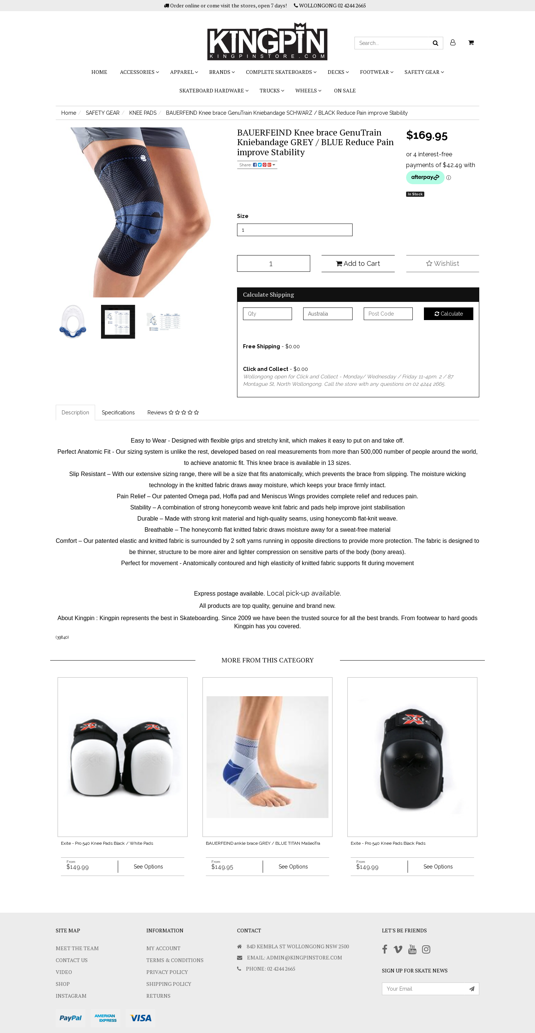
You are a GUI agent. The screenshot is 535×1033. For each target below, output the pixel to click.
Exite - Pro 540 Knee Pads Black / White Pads (107, 843)
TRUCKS (272, 90)
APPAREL (184, 71)
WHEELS (308, 90)
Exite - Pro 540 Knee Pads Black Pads (388, 843)
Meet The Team (77, 948)
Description (75, 413)
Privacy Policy (167, 971)
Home (99, 71)
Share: (257, 164)
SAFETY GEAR (424, 71)
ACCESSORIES (139, 71)
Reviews (173, 413)
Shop (63, 983)
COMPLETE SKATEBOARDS (281, 71)
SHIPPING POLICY (168, 983)
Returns (158, 995)
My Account (163, 948)
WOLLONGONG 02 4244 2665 (330, 5)
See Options (148, 867)
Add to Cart (358, 263)
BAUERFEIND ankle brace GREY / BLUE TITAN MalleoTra (263, 843)
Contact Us (72, 960)
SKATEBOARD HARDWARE (214, 90)
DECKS (338, 71)
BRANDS (222, 71)
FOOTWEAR (376, 71)
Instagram (71, 995)
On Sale (345, 90)
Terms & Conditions (175, 960)
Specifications (118, 413)
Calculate (449, 314)
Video (64, 971)
